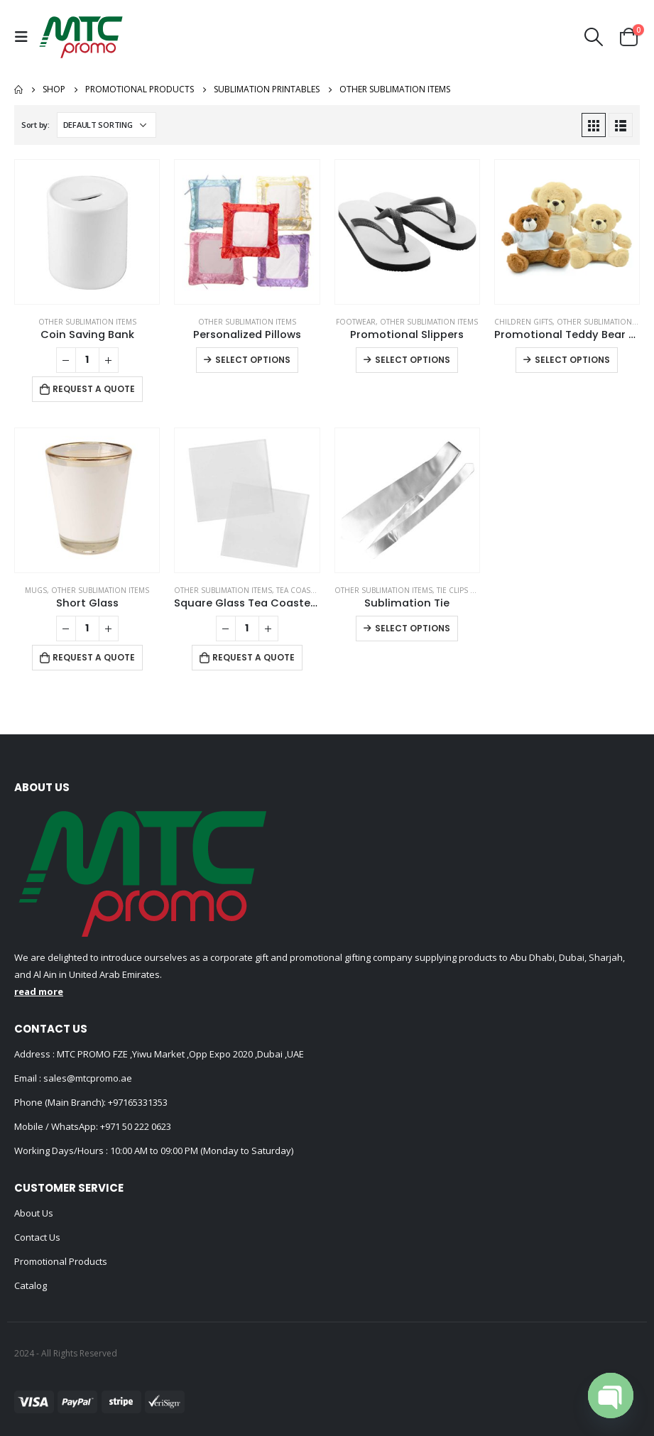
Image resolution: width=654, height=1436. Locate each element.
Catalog (30, 1285)
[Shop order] (106, 125)
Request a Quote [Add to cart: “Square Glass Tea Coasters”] (253, 657)
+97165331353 (138, 1102)
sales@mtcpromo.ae (86, 1078)
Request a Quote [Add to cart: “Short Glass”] (94, 657)
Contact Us (37, 1237)
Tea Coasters (301, 590)
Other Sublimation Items (87, 322)
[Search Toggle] (594, 37)
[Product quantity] (87, 360)
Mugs (36, 590)
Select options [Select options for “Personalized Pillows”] (252, 360)
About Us (33, 1213)
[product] (87, 232)
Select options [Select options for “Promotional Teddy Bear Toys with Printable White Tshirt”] (572, 360)
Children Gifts (523, 322)
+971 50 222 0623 (135, 1126)
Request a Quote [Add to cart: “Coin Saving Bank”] (94, 389)
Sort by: (35, 124)
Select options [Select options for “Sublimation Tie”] (412, 628)
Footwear (356, 322)
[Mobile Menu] (25, 37)
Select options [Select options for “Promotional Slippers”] (412, 360)
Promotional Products (60, 1261)
